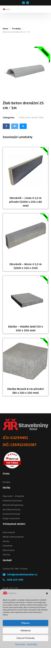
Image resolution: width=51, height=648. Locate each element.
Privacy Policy (20, 644)
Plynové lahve (9, 550)
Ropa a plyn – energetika (13, 496)
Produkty (16, 29)
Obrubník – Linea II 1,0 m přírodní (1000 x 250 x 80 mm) (25, 202)
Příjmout (25, 623)
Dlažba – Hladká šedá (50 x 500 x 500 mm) (25, 328)
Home (5, 29)
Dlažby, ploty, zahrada (28, 117)
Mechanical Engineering (13, 505)
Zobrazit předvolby (25, 638)
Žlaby (41, 117)
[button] (47, 593)
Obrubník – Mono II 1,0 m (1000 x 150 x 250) (25, 266)
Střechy (6, 541)
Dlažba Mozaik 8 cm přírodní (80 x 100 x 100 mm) (25, 391)
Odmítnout (26, 630)
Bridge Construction (11, 518)
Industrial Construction (12, 501)
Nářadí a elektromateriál (13, 537)
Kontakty (6, 482)
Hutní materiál (9, 532)
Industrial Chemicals (11, 514)
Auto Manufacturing (11, 509)
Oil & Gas (6, 555)
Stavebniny (7, 546)
